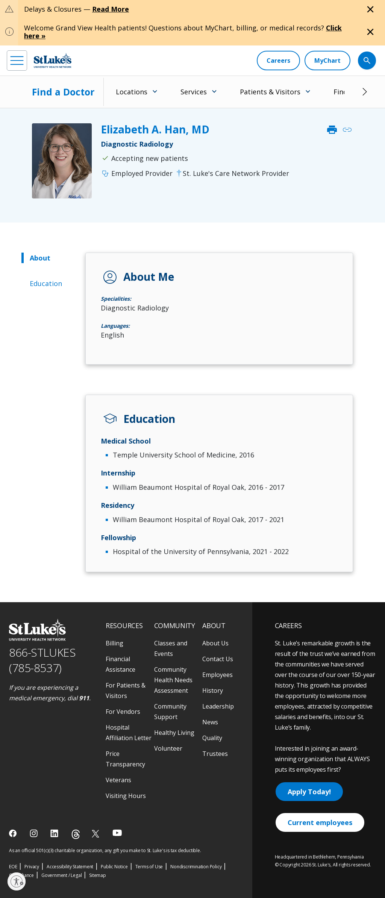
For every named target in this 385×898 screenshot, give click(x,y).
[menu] (17, 60)
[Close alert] (370, 9)
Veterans (118, 780)
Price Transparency (125, 759)
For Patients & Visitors (126, 690)
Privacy (31, 866)
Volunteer (168, 748)
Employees (217, 675)
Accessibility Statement (70, 866)
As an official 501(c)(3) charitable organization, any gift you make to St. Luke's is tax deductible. (105, 850)
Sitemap (97, 875)
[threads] (75, 834)
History (212, 690)
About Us (215, 643)
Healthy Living (174, 732)
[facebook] (13, 833)
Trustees (215, 754)
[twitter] (96, 833)
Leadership (218, 706)
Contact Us (217, 659)
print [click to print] (332, 130)
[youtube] (117, 833)
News (210, 722)
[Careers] (278, 60)
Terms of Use (149, 866)
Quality (212, 738)
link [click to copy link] (347, 130)
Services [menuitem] (193, 91)
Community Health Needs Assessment (173, 680)
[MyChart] (327, 60)
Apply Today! (309, 791)
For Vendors (123, 711)
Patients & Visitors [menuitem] (270, 91)
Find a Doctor (63, 91)
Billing (114, 643)
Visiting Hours (126, 796)
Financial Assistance (120, 664)
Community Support (170, 711)
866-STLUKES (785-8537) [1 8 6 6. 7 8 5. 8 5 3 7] (42, 660)
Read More (110, 9)
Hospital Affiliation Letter (129, 732)
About (40, 257)
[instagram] (34, 833)
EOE (13, 866)
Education (46, 283)
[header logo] (52, 60)
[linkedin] (55, 833)
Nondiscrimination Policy (195, 866)
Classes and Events (170, 648)
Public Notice (114, 866)
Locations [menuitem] (131, 91)
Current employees (320, 822)
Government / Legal (61, 875)
